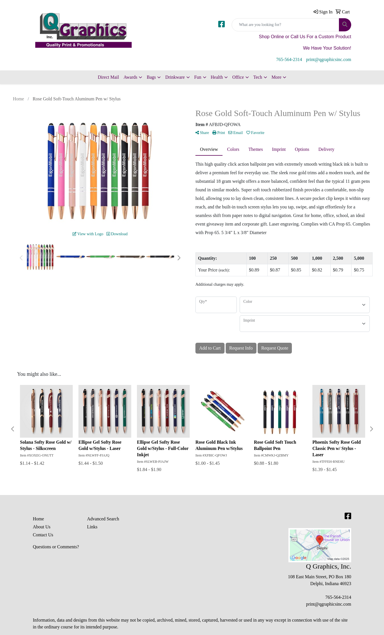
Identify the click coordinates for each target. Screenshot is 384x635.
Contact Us (43, 534)
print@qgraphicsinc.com (328, 59)
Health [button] (217, 77)
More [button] (277, 77)
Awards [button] (130, 77)
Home (38, 518)
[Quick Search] (285, 24)
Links (92, 526)
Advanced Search (103, 518)
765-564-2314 (289, 59)
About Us (41, 526)
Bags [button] (151, 77)
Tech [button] (257, 77)
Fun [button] (197, 77)
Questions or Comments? (56, 546)
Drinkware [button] (175, 77)
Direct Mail (108, 77)
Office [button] (238, 77)
